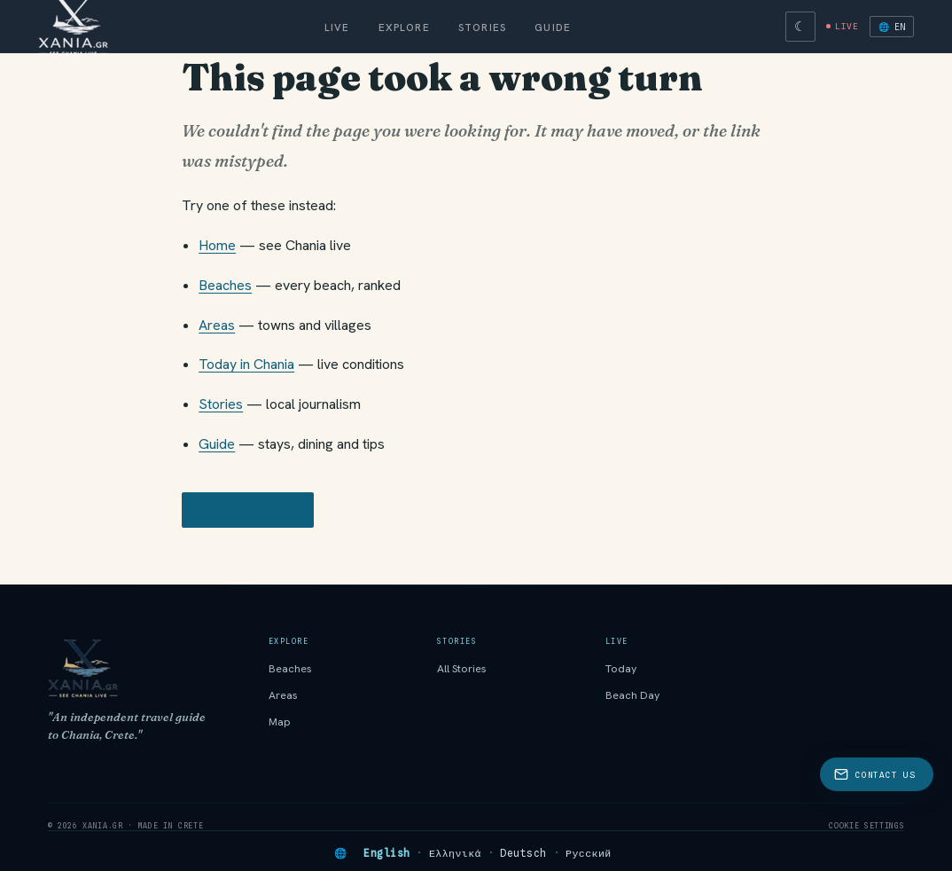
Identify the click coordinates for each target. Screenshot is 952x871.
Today (621, 669)
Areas (217, 325)
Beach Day (632, 695)
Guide (553, 27)
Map (280, 722)
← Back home (248, 510)
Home (217, 245)
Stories (482, 27)
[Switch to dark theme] (800, 27)
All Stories (462, 669)
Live (337, 27)
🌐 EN (891, 26)
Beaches (225, 285)
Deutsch (523, 853)
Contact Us (874, 774)
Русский (589, 853)
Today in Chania (246, 364)
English (386, 853)
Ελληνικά (455, 853)
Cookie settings (866, 825)
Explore (404, 27)
